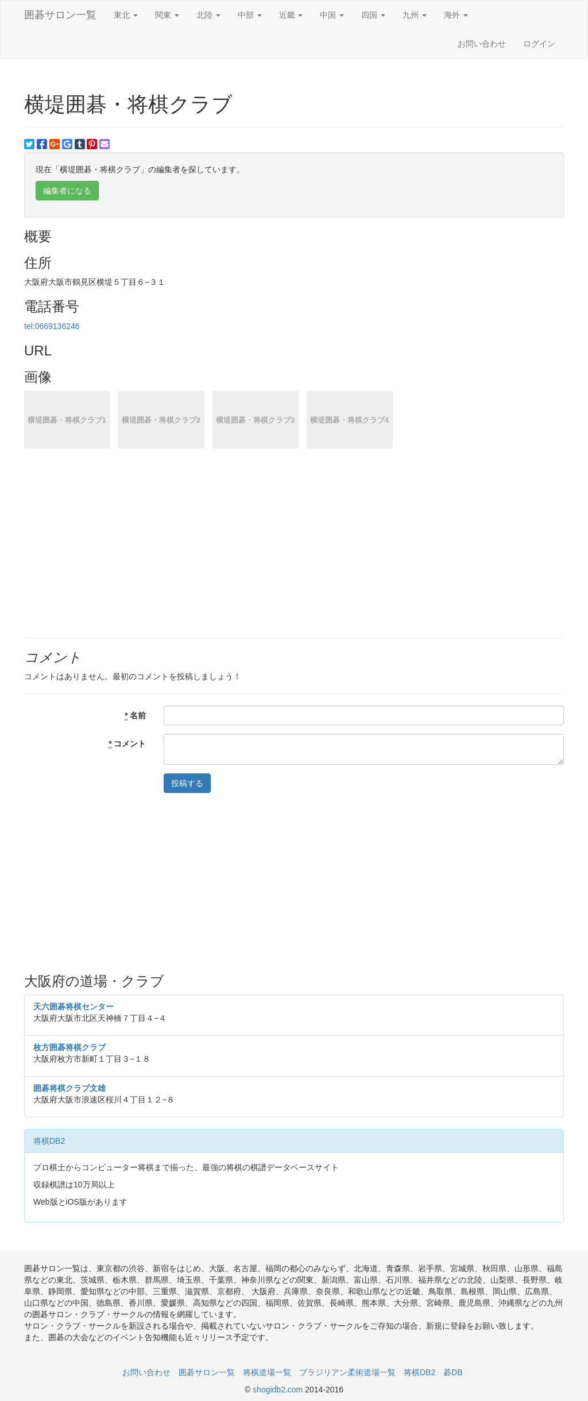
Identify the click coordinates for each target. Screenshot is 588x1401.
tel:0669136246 (52, 326)
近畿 (291, 15)
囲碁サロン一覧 (60, 15)
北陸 (208, 15)
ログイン (539, 43)
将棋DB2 (49, 1140)
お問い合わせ (482, 43)
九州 (415, 15)
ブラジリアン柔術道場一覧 (347, 1372)
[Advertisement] (294, 882)
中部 (250, 15)
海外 (456, 15)
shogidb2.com (279, 1389)
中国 (332, 15)
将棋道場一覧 (267, 1372)
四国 (373, 15)
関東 (167, 15)
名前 (135, 716)
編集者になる (67, 190)
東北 (126, 15)
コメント (127, 744)
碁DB (452, 1372)
